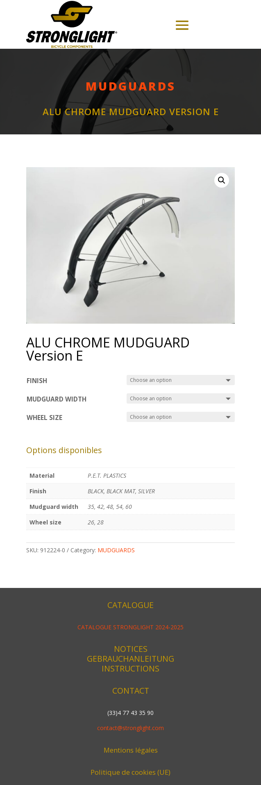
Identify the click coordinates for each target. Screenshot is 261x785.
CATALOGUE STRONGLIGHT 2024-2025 (130, 627)
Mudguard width (56, 399)
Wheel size (44, 417)
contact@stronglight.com (130, 728)
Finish (37, 381)
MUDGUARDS (131, 86)
